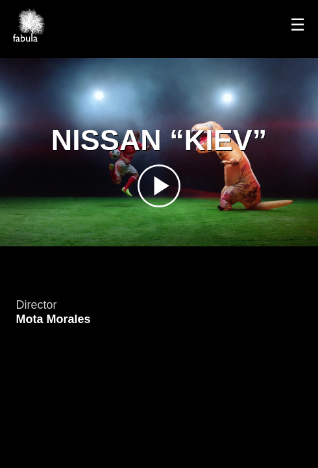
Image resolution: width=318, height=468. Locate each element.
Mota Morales (53, 319)
